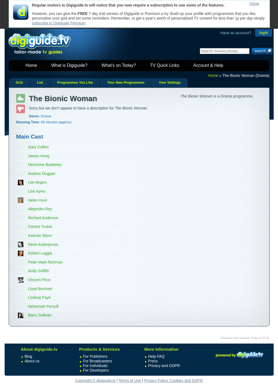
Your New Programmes (126, 82)
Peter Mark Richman (45, 262)
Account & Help (208, 65)
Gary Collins (38, 147)
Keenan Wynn (40, 235)
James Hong (39, 156)
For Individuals (95, 365)
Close (254, 3)
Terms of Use (130, 380)
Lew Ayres (37, 191)
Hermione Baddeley (45, 164)
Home (31, 65)
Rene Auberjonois (43, 244)
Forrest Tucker (40, 226)
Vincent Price (39, 280)
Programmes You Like (75, 82)
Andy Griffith (38, 271)
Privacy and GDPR (164, 365)
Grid (19, 82)
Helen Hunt (37, 200)
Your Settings (170, 82)
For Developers (96, 370)
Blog (28, 356)
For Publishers (95, 356)
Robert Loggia (40, 253)
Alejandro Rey (40, 209)
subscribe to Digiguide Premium (59, 23)
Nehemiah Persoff (43, 306)
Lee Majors (37, 182)
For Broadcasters (97, 361)
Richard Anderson (43, 218)
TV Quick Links (164, 65)
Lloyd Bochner (40, 289)
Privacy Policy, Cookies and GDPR (173, 380)
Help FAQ (156, 356)
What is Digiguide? (69, 65)
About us (32, 361)
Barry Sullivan (40, 315)
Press (153, 361)
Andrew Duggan (41, 173)
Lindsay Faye (39, 297)
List (40, 82)
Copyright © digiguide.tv (95, 380)
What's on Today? (119, 65)
